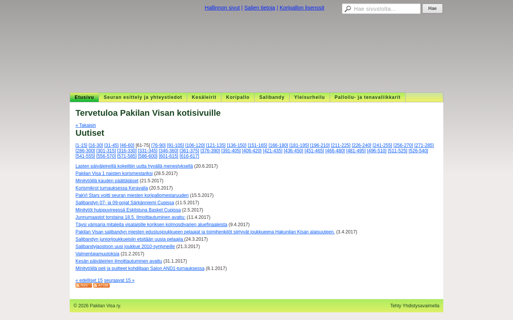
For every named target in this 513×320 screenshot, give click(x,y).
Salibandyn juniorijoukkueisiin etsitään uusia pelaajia (129, 239)
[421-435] (273, 150)
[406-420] (252, 150)
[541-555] (85, 156)
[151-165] (257, 145)
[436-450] (293, 150)
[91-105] (175, 145)
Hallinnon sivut (222, 8)
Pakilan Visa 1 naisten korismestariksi (114, 173)
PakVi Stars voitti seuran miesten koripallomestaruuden (132, 195)
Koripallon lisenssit (302, 8)
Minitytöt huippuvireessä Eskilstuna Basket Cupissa (128, 210)
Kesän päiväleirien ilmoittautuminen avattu (118, 261)
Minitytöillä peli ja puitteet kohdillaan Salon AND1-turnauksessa (140, 268)
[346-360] (168, 150)
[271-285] (424, 145)
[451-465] (314, 150)
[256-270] (403, 145)
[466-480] (335, 150)
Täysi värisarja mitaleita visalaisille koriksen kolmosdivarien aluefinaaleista (151, 224)
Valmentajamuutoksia (97, 254)
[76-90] (158, 145)
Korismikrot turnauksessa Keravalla (111, 188)
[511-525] (397, 150)
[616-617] (189, 156)
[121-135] (216, 145)
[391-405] (231, 150)
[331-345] (148, 150)
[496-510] (377, 150)
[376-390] (210, 150)
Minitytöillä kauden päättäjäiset (106, 180)
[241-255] (382, 145)
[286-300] (85, 150)
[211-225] (340, 145)
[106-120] (195, 145)
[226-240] (361, 145)
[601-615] (168, 156)
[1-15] (81, 145)
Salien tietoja (259, 8)
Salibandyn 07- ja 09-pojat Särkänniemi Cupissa (124, 202)
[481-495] (356, 150)
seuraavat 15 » (119, 280)
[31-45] (111, 145)
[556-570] (106, 156)
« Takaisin (85, 125)
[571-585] (127, 156)
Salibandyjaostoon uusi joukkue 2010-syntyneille (125, 246)
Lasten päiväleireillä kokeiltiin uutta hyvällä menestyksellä (134, 166)
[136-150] (236, 145)
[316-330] (127, 150)
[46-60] (127, 145)
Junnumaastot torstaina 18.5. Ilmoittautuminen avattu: (130, 217)
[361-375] (189, 150)
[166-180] (278, 145)
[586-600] (148, 156)
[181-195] (299, 145)
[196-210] (320, 145)
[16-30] (96, 145)
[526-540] (418, 150)
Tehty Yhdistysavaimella (414, 305)
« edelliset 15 (89, 280)
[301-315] (106, 150)
